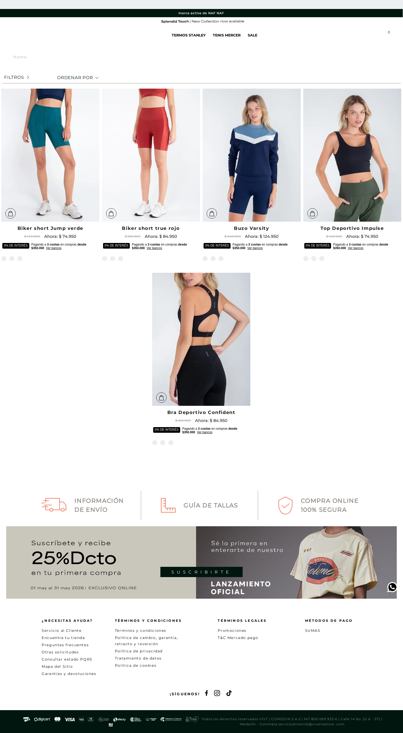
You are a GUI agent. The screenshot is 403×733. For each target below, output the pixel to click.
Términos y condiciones (140, 630)
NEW (107, 35)
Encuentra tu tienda (63, 637)
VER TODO (130, 35)
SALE (252, 35)
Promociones (232, 630)
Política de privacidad (139, 651)
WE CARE (155, 35)
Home (20, 57)
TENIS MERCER (227, 35)
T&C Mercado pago (238, 637)
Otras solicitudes (60, 652)
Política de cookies (135, 665)
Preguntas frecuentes (65, 645)
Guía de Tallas (211, 505)
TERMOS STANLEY (189, 35)
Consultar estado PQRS (67, 659)
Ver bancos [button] (53, 248)
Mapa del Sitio (57, 666)
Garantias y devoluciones (69, 673)
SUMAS (312, 630)
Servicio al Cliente (61, 630)
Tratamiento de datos (138, 658)
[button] (332, 35)
